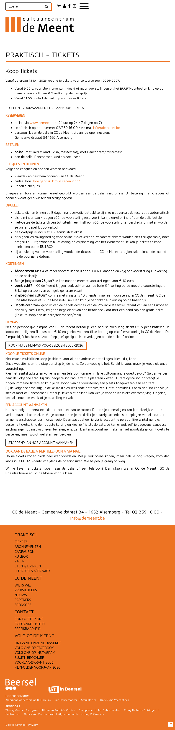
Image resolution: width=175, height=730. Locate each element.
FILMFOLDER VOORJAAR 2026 (37, 667)
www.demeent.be (43, 123)
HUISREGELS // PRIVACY (32, 571)
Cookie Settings (15, 724)
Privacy (33, 724)
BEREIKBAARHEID (28, 629)
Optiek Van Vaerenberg (114, 700)
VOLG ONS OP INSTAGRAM (35, 652)
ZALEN (20, 561)
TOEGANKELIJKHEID (30, 624)
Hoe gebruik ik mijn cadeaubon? (56, 181)
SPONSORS (23, 605)
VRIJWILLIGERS (26, 590)
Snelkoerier (12, 714)
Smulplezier (88, 700)
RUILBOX (21, 556)
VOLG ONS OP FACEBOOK (34, 648)
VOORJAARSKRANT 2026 (34, 662)
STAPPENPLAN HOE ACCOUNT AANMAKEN (41, 443)
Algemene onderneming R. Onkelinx (28, 700)
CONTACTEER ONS (29, 619)
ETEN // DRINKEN (28, 566)
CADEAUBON (24, 552)
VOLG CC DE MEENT (34, 635)
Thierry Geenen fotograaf (21, 710)
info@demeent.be (106, 128)
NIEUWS (21, 595)
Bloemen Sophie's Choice (58, 710)
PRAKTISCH (26, 534)
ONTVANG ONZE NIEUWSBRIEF (38, 643)
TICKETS (21, 542)
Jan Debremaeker (66, 700)
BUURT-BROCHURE (29, 658)
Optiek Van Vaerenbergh (39, 714)
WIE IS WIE (23, 585)
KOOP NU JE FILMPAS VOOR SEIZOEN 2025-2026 (45, 345)
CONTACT (24, 611)
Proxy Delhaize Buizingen (140, 710)
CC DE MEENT (28, 578)
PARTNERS (23, 600)
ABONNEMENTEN (28, 547)
